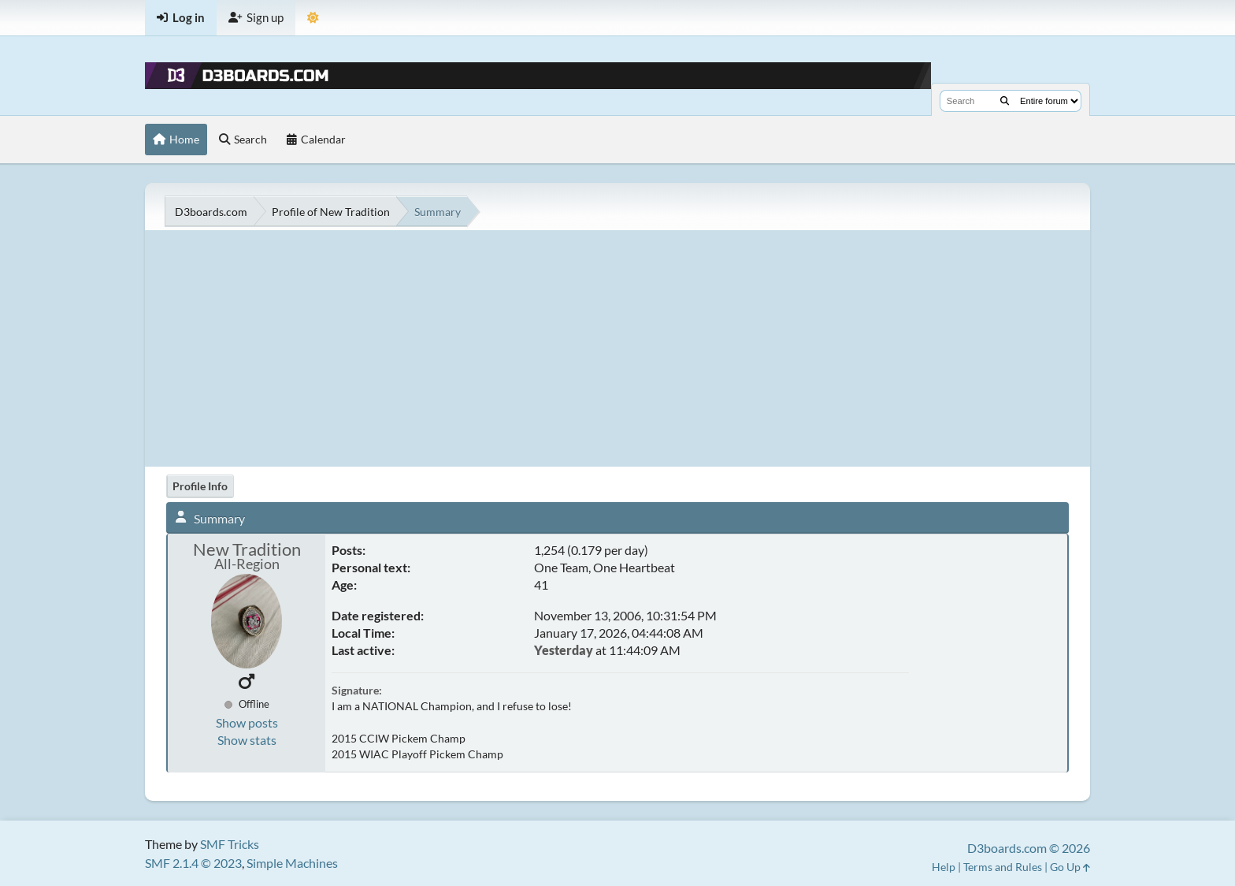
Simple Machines (292, 862)
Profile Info (200, 486)
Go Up (1070, 866)
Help (943, 866)
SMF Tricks (229, 843)
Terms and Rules (1002, 866)
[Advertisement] (617, 348)
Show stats (246, 739)
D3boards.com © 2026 (1028, 847)
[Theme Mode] (313, 17)
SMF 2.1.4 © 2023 (193, 862)
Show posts (247, 722)
